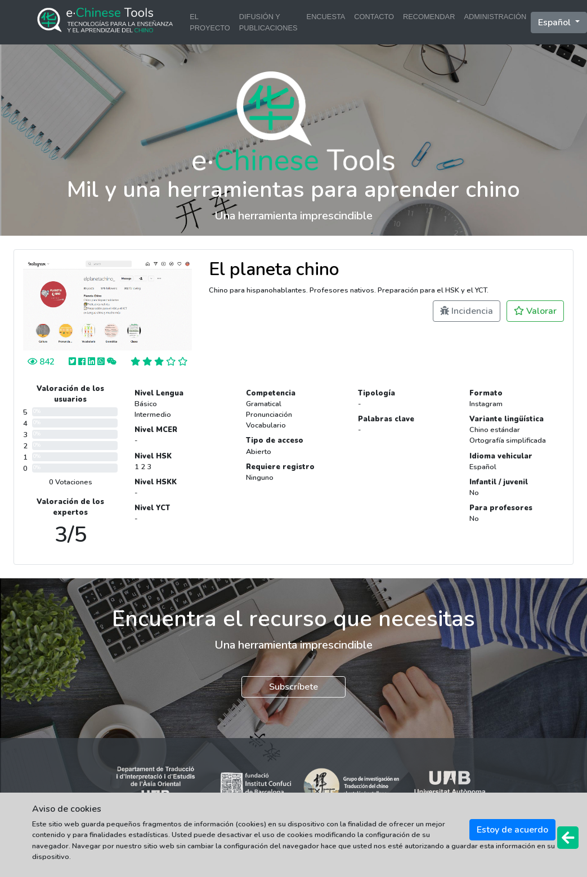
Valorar (535, 311)
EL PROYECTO (210, 22)
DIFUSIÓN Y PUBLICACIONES (268, 22)
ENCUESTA (326, 16)
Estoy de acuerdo (512, 830)
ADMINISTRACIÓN (495, 16)
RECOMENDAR (429, 16)
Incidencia (466, 311)
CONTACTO (374, 16)
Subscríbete (293, 687)
